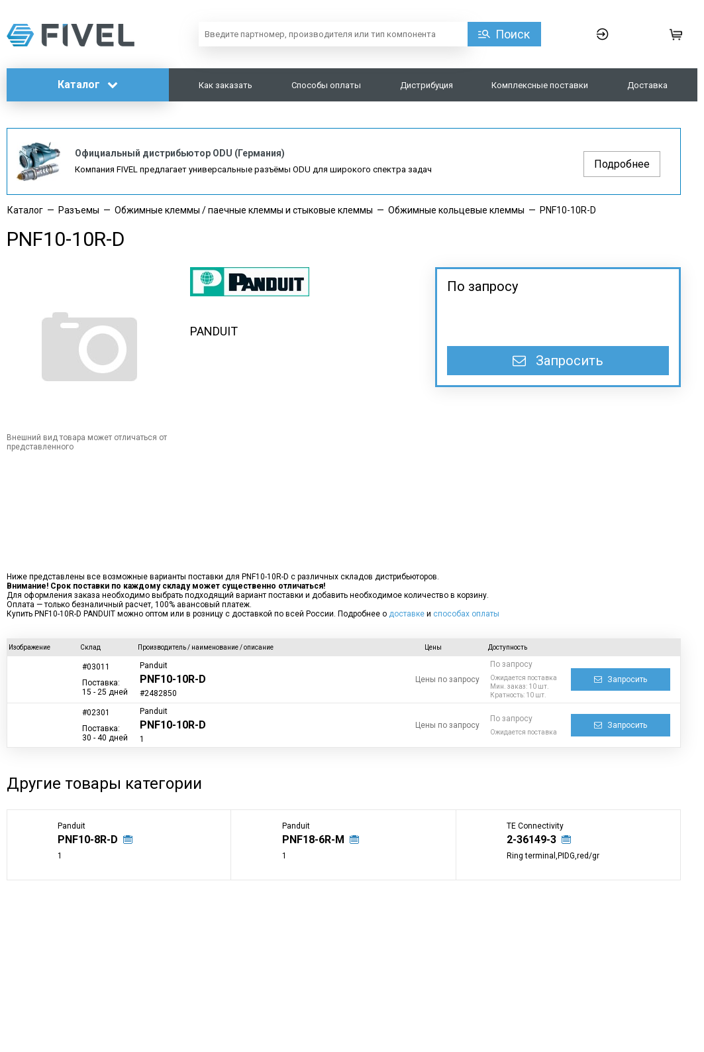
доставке (407, 613)
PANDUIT (214, 331)
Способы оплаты (326, 85)
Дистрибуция (426, 85)
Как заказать (225, 85)
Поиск (512, 34)
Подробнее (622, 164)
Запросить (558, 361)
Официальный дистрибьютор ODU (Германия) (180, 153)
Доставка (647, 85)
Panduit (154, 665)
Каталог (88, 84)
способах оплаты (466, 613)
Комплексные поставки (539, 85)
